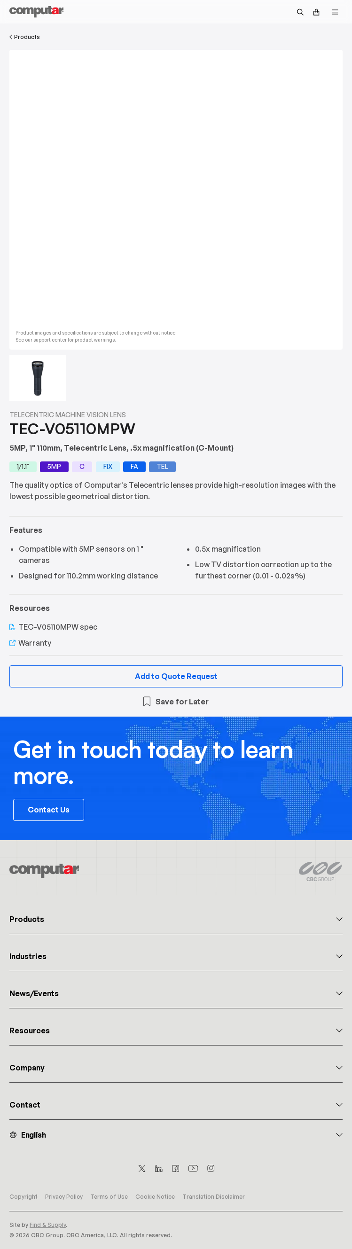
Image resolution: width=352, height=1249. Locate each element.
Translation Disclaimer (213, 1196)
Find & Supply (48, 1224)
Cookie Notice (155, 1196)
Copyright (23, 1196)
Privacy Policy (64, 1196)
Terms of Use (109, 1196)
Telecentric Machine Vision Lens (67, 415)
